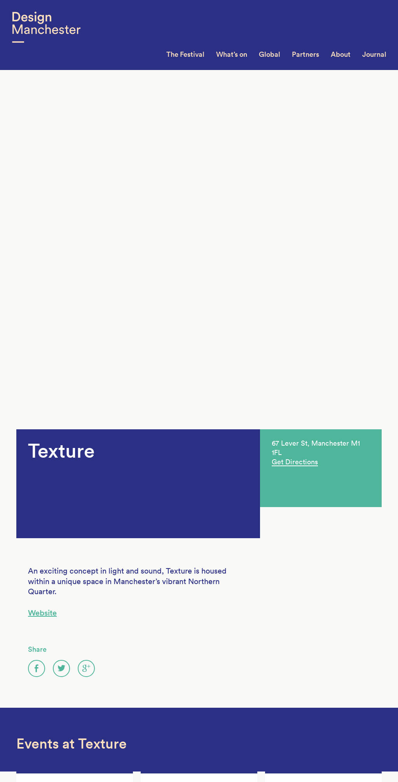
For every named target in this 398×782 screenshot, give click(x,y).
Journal (374, 54)
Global (269, 54)
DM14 (87, 694)
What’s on (231, 54)
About (341, 54)
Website (42, 223)
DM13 (87, 704)
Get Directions (295, 72)
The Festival (185, 54)
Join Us (26, 694)
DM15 (87, 685)
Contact (27, 724)
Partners (305, 54)
